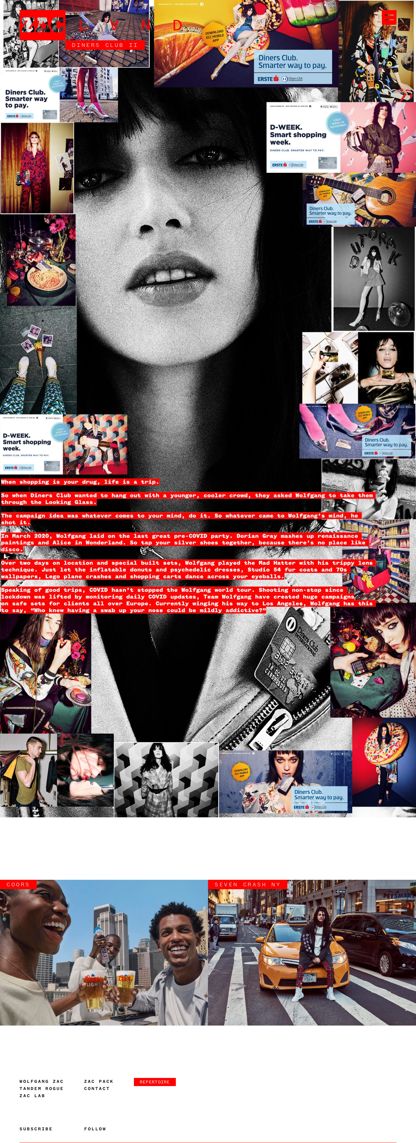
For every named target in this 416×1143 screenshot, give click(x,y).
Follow (95, 1129)
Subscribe (36, 1129)
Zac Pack (99, 1081)
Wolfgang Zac (42, 1081)
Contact (97, 1088)
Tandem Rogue (42, 1088)
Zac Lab (33, 1095)
